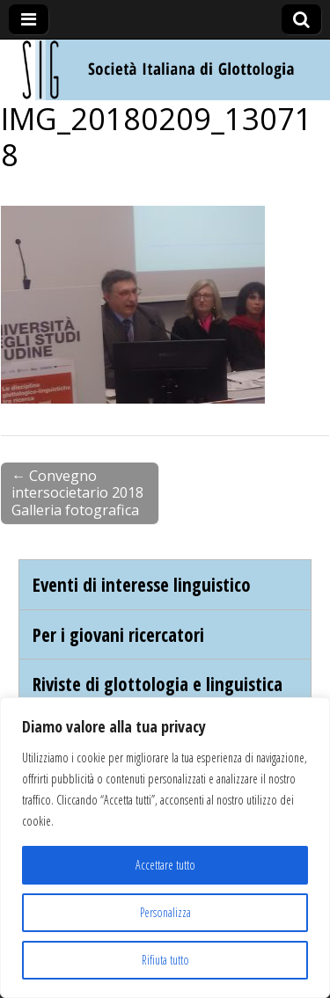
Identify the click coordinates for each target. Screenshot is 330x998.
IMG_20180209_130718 (156, 136)
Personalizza (165, 912)
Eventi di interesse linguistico (142, 584)
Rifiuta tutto (165, 959)
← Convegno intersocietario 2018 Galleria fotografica (77, 493)
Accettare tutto (165, 864)
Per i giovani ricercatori (118, 634)
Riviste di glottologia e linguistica (157, 683)
